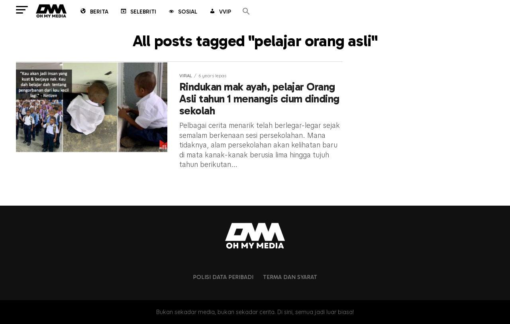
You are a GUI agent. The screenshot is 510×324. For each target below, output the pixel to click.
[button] (246, 12)
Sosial (182, 12)
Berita (93, 12)
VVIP (219, 12)
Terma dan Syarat (290, 277)
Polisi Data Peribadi (223, 277)
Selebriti (138, 12)
